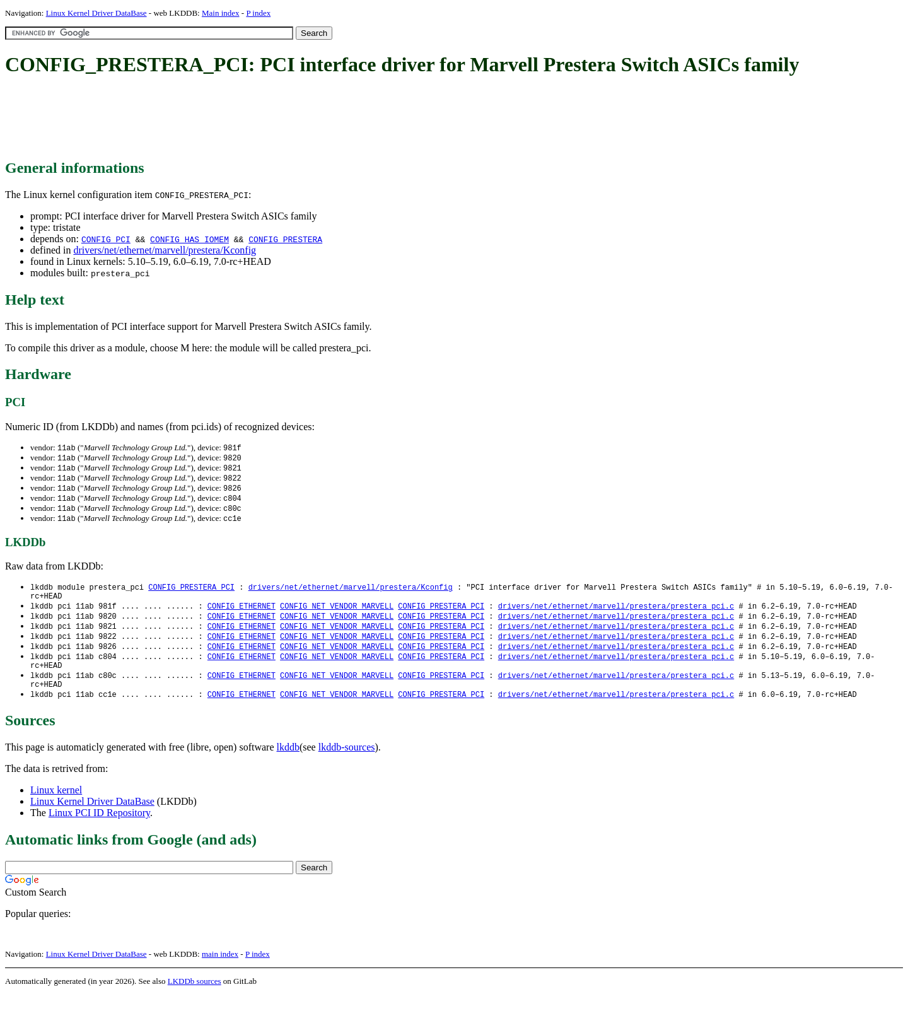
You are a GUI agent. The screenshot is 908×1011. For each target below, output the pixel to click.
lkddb (288, 763)
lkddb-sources (346, 763)
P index (258, 13)
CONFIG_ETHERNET (241, 614)
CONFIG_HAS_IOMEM (189, 239)
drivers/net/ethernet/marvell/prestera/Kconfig (164, 250)
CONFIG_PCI (106, 239)
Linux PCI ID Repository (99, 829)
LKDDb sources (194, 997)
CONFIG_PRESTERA (285, 239)
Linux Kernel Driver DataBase (96, 13)
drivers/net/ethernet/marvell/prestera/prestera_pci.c (616, 614)
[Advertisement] (234, 118)
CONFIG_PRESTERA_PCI (191, 592)
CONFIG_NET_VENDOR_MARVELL (336, 614)
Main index (221, 13)
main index (220, 970)
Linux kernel (56, 806)
